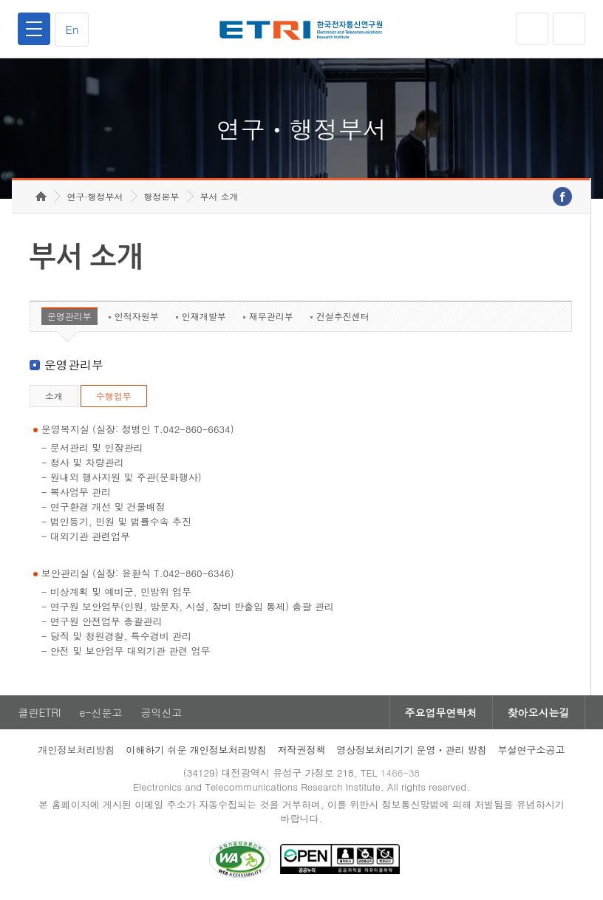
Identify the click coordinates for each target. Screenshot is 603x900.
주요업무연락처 (441, 712)
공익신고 (162, 712)
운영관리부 (69, 316)
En (71, 29)
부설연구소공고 (531, 750)
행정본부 (162, 196)
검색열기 (569, 29)
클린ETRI (39, 712)
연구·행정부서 (95, 196)
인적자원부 (137, 316)
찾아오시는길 (539, 712)
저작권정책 (302, 750)
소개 (54, 395)
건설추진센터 (342, 316)
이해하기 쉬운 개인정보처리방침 (196, 750)
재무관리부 (271, 316)
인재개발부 (204, 316)
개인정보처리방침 (76, 750)
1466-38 (400, 773)
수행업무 (114, 395)
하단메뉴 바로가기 (0, 0)
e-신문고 (100, 712)
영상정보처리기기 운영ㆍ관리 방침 (411, 750)
